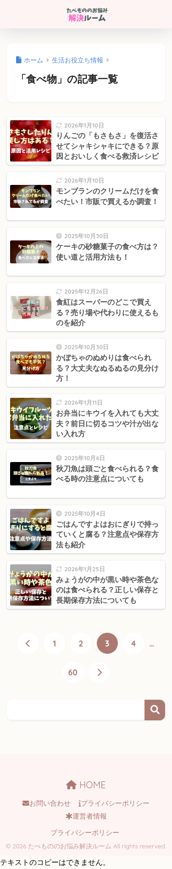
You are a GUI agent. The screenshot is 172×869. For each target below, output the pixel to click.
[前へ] (28, 643)
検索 (154, 710)
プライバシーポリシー (114, 803)
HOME (85, 785)
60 (73, 672)
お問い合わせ (46, 803)
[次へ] (99, 672)
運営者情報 (86, 816)
